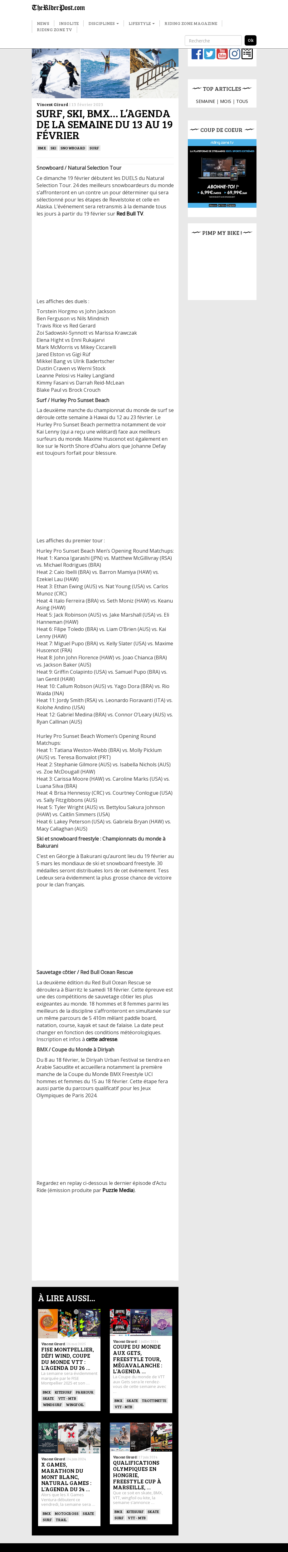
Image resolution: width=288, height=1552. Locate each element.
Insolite (69, 23)
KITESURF (63, 1392)
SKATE (48, 1398)
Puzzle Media (117, 1190)
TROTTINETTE (154, 1400)
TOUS (242, 101)
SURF (94, 147)
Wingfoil (75, 1404)
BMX (42, 147)
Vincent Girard (52, 104)
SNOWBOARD (73, 147)
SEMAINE (205, 101)
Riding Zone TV (54, 29)
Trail (61, 1519)
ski (53, 147)
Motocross (67, 1513)
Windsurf (52, 1404)
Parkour (85, 1392)
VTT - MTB (67, 1398)
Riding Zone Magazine (190, 23)
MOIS (225, 101)
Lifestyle (142, 23)
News (43, 23)
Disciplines (103, 23)
